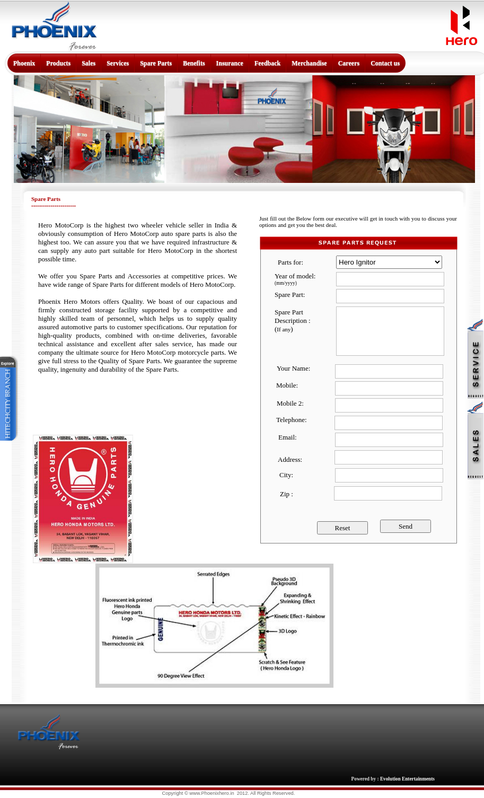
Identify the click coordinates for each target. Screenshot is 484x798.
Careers (348, 63)
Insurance (229, 63)
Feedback (267, 63)
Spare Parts (156, 63)
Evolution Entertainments (407, 779)
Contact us (385, 63)
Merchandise (309, 63)
